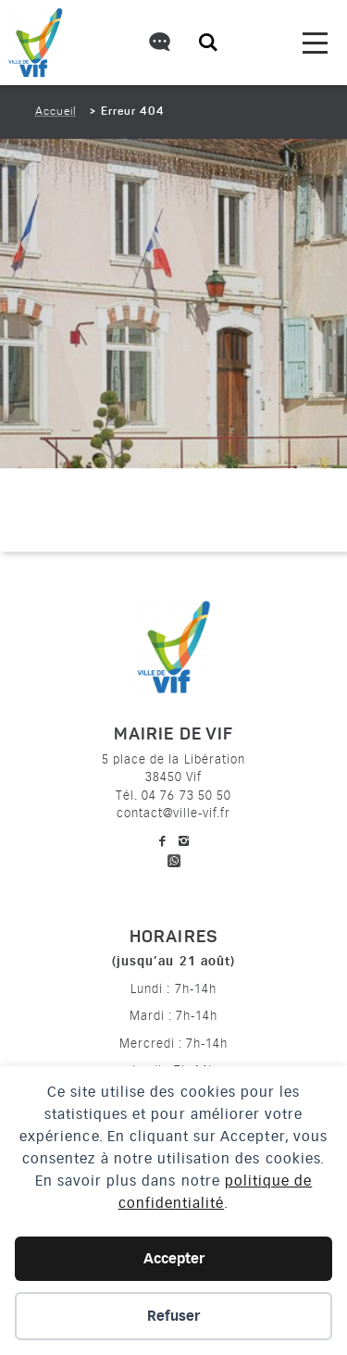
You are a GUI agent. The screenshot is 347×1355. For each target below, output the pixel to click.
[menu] (315, 43)
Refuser (173, 1316)
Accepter (173, 1258)
